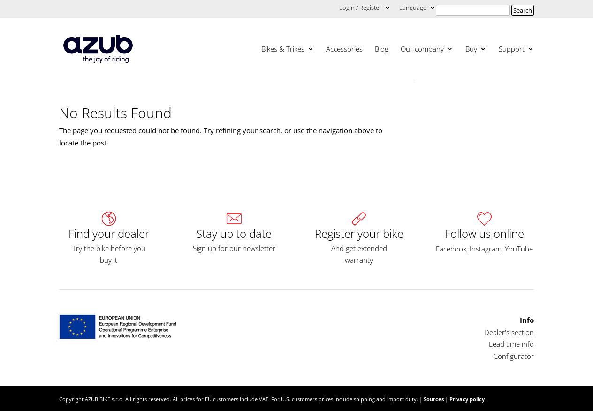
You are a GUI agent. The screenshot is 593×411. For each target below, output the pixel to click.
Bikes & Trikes (282, 49)
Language (412, 8)
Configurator (514, 356)
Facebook (451, 248)
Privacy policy (467, 399)
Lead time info (511, 344)
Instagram (486, 248)
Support (512, 49)
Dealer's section (509, 332)
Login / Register (360, 8)
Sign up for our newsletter (234, 248)
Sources (434, 399)
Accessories (344, 49)
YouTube (519, 248)
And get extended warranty (359, 254)
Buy (471, 49)
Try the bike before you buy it (108, 254)
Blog (381, 49)
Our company (422, 49)
